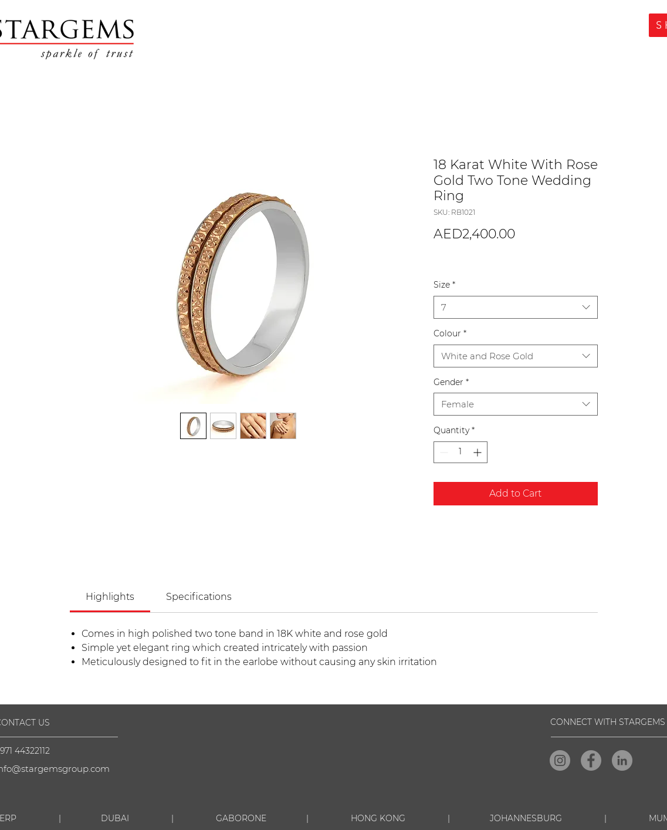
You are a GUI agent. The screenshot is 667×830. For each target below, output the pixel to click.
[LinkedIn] (622, 760)
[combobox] (516, 307)
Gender (451, 382)
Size (444, 284)
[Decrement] (442, 452)
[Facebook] (591, 760)
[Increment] (478, 452)
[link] (110, 596)
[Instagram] (560, 760)
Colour (450, 333)
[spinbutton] (460, 452)
